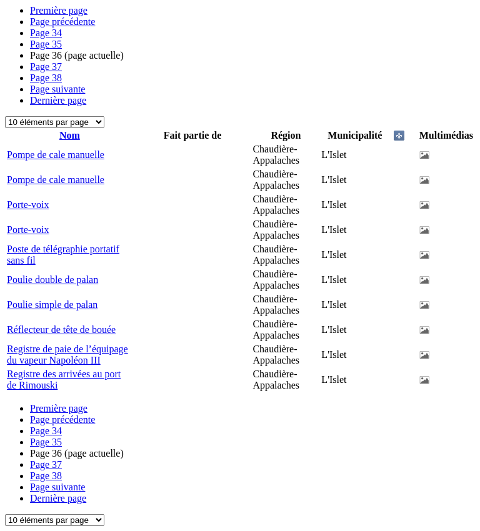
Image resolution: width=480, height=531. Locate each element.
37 (46, 66)
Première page (59, 10)
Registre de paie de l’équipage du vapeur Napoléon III (67, 354)
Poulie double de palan (52, 279)
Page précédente (62, 21)
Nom (69, 135)
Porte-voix (28, 204)
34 (46, 32)
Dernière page (58, 100)
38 (46, 77)
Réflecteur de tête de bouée (61, 329)
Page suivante (57, 89)
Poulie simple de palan (52, 304)
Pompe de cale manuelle (55, 154)
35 (46, 44)
